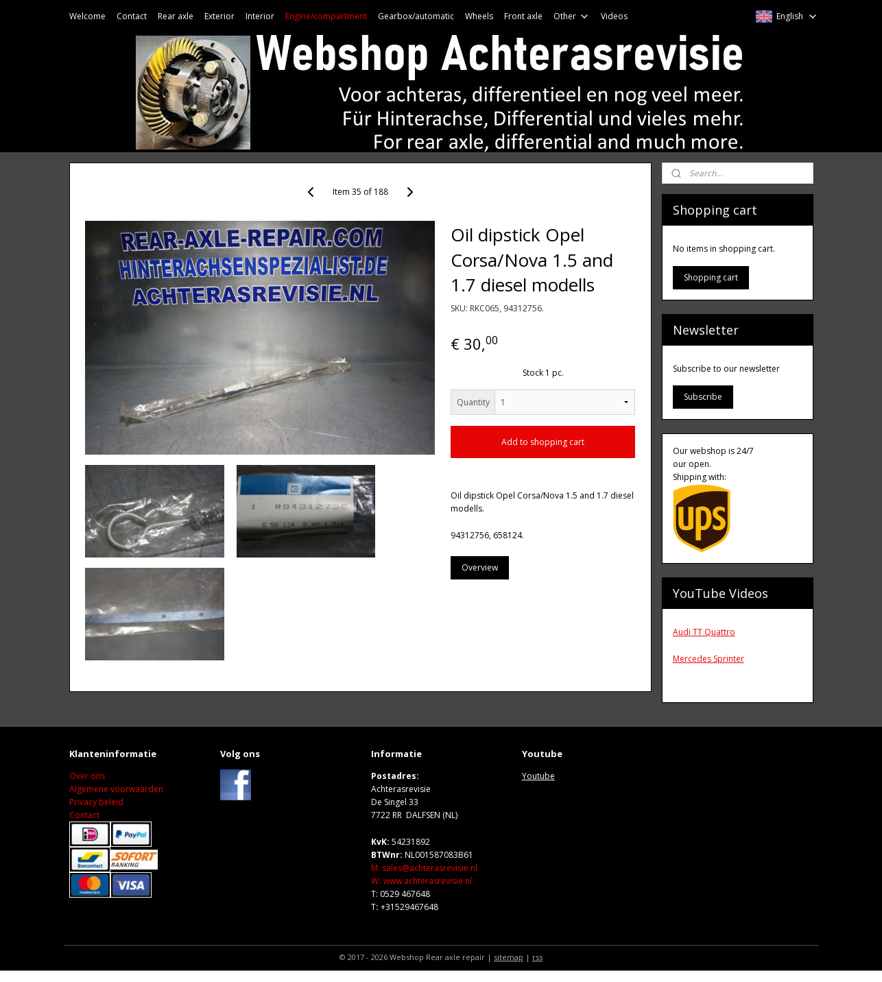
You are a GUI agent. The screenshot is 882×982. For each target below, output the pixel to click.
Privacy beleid (96, 802)
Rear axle (175, 16)
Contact (132, 16)
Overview (480, 567)
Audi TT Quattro (704, 632)
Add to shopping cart (542, 442)
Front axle (523, 16)
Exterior (219, 16)
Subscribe (703, 397)
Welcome (87, 16)
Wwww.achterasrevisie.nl (421, 881)
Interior (260, 16)
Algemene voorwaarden (116, 789)
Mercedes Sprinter (708, 658)
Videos (614, 16)
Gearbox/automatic (416, 16)
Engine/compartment (326, 16)
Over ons (87, 776)
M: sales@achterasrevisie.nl (424, 868)
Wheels (479, 16)
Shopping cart (711, 277)
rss (537, 957)
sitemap (508, 957)
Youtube (538, 776)
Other (571, 16)
